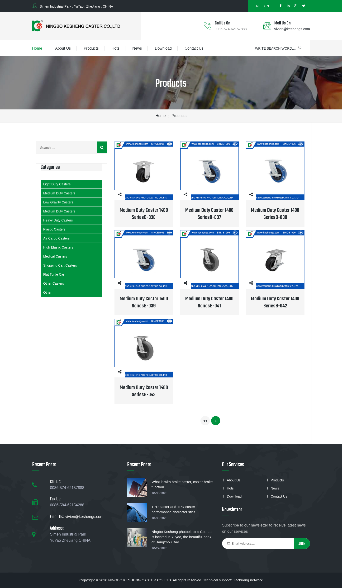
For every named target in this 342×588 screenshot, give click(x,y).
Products (91, 49)
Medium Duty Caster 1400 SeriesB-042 (275, 302)
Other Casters (53, 284)
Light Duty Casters (57, 184)
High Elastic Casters (58, 247)
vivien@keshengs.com (292, 29)
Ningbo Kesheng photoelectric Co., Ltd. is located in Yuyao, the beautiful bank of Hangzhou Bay (183, 537)
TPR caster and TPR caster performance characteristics (173, 509)
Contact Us (194, 49)
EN (256, 6)
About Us (63, 49)
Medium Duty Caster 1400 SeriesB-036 (144, 214)
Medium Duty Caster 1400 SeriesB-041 (209, 302)
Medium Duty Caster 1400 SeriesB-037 (209, 214)
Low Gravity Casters (58, 202)
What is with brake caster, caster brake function (182, 484)
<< (205, 421)
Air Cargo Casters (56, 238)
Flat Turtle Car (53, 275)
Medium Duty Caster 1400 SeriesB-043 (144, 391)
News (137, 49)
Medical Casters (55, 257)
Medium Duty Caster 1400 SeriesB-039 (144, 302)
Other (47, 293)
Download (163, 49)
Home (37, 49)
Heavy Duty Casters (58, 220)
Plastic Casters (54, 229)
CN (266, 6)
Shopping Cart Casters (60, 266)
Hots (115, 49)
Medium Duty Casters (59, 193)
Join (301, 544)
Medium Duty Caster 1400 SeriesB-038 (275, 214)
